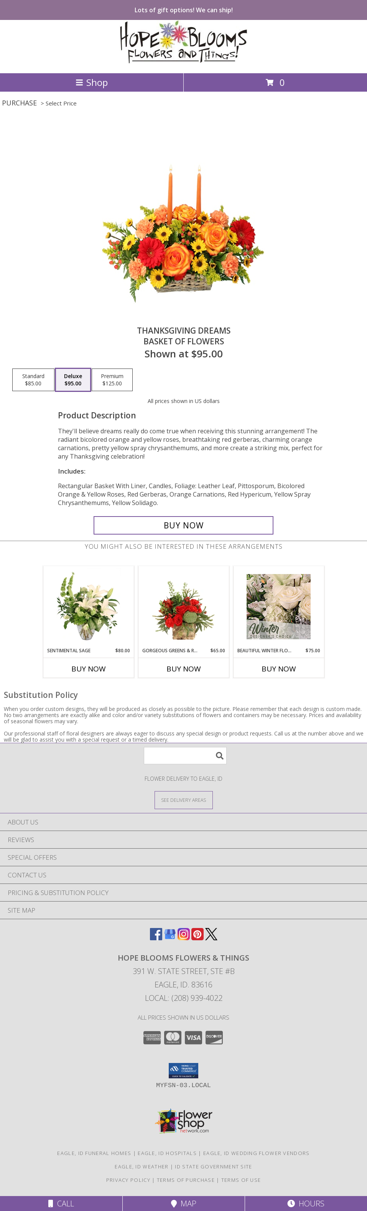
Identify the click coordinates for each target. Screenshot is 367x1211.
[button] (183, 1070)
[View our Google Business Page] (170, 937)
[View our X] (211, 937)
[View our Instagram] (184, 937)
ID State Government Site (213, 1166)
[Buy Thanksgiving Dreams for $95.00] (183, 525)
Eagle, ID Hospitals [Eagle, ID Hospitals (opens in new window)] (167, 1153)
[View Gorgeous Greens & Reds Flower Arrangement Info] (183, 606)
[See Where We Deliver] (184, 799)
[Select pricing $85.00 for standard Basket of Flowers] (33, 380)
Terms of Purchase (186, 1179)
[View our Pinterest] (197, 937)
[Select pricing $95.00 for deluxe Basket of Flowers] (73, 380)
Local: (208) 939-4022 (183, 998)
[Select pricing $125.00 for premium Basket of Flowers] (112, 380)
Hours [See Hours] (305, 1203)
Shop (92, 82)
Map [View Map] (183, 1203)
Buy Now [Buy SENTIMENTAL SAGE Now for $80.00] (88, 669)
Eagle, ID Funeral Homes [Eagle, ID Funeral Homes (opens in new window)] (94, 1153)
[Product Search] (185, 755)
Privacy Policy (128, 1179)
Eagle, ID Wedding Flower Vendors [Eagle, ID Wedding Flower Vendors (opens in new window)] (256, 1153)
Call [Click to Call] (61, 1203)
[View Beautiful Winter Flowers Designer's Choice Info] (279, 607)
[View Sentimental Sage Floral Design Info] (88, 606)
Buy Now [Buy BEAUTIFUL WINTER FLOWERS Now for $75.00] (279, 669)
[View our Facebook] (156, 937)
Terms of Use (241, 1179)
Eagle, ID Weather (141, 1166)
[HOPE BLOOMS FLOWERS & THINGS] (183, 62)
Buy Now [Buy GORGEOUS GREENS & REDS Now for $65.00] (183, 669)
